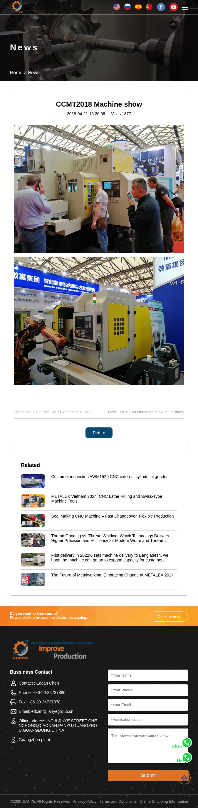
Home (16, 72)
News (34, 72)
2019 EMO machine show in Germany (152, 412)
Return (99, 432)
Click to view (168, 616)
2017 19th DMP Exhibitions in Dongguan (66, 412)
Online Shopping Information (164, 801)
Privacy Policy (84, 801)
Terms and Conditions (118, 801)
